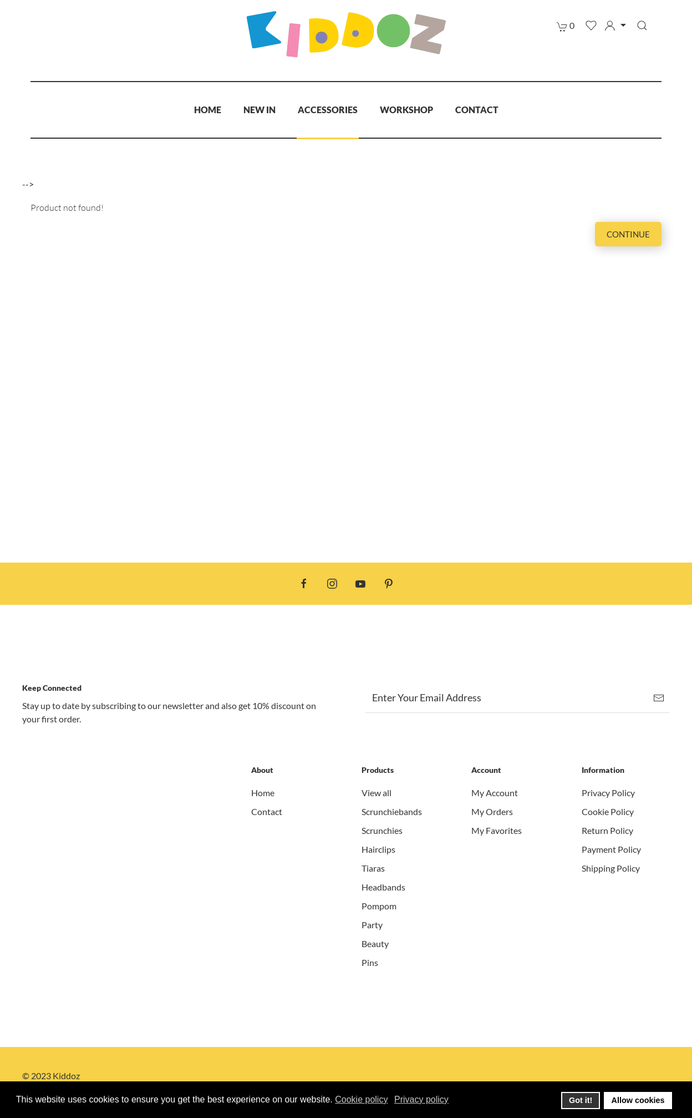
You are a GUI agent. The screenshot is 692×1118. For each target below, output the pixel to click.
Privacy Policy (608, 792)
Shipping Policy (611, 868)
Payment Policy (611, 849)
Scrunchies (382, 830)
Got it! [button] (580, 1100)
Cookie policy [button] (361, 1099)
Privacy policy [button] (421, 1099)
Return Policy (607, 830)
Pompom (379, 906)
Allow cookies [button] (638, 1100)
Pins (370, 962)
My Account (494, 792)
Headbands (383, 887)
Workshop (406, 109)
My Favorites (496, 830)
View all (376, 792)
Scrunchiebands (392, 811)
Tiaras (373, 868)
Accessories (328, 109)
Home (207, 109)
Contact (476, 109)
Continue (628, 234)
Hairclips (378, 849)
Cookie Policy (608, 811)
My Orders (492, 811)
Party (372, 924)
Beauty (375, 943)
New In (259, 109)
